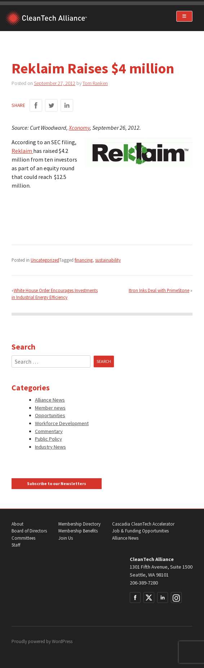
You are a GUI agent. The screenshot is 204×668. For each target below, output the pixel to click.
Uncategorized (45, 260)
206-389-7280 (144, 582)
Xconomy (79, 127)
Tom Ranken (95, 83)
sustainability (108, 260)
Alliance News (50, 400)
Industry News (50, 447)
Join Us (65, 538)
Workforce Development (62, 423)
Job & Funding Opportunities (140, 531)
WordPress (62, 641)
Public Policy (48, 439)
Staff (16, 545)
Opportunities (50, 415)
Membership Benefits (78, 531)
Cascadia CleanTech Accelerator (143, 524)
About (17, 524)
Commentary (49, 431)
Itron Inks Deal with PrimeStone (159, 290)
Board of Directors (29, 531)
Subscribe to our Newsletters (56, 483)
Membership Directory (79, 524)
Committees (23, 538)
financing (84, 260)
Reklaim (22, 150)
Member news (50, 407)
